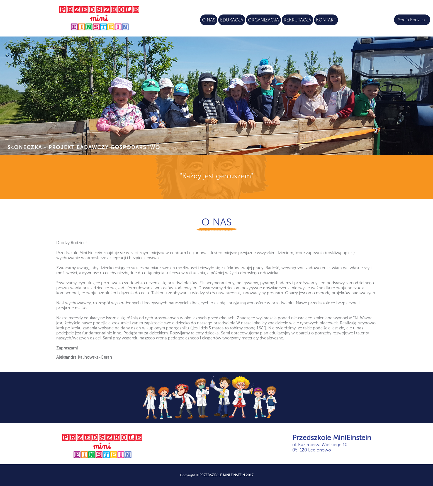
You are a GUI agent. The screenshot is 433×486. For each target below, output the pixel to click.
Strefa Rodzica (411, 19)
